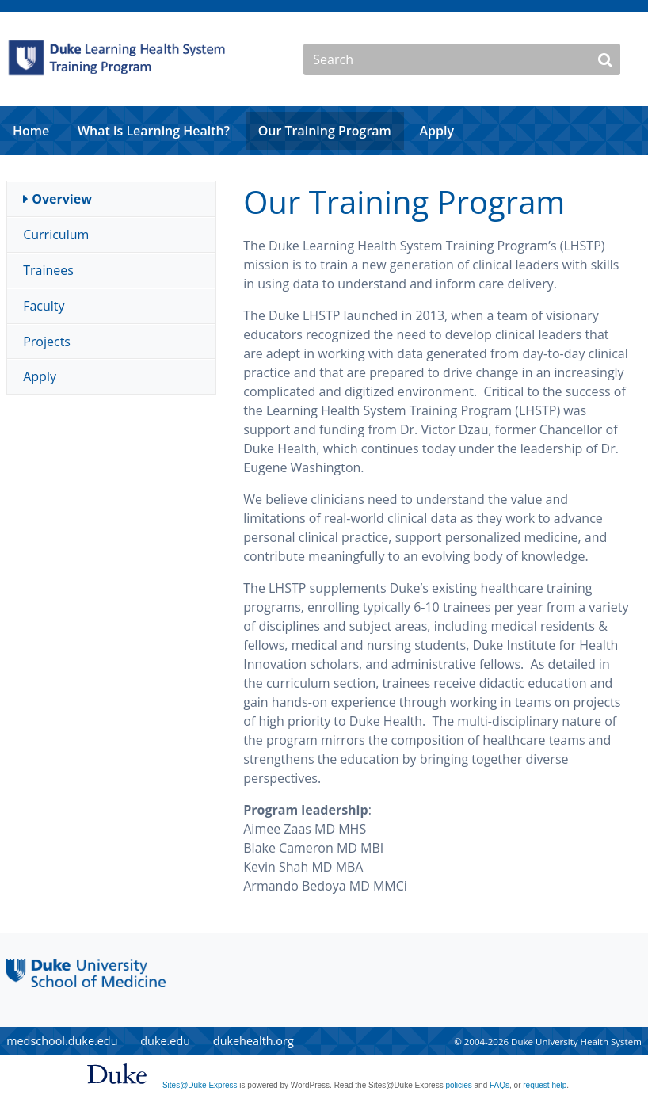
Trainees (48, 270)
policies (458, 1085)
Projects (47, 341)
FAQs (499, 1085)
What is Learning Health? (154, 130)
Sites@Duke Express (200, 1085)
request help (544, 1085)
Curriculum (56, 234)
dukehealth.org (253, 1040)
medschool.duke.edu (61, 1040)
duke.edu (165, 1040)
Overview (62, 199)
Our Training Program (324, 130)
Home (31, 130)
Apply (436, 130)
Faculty (43, 306)
